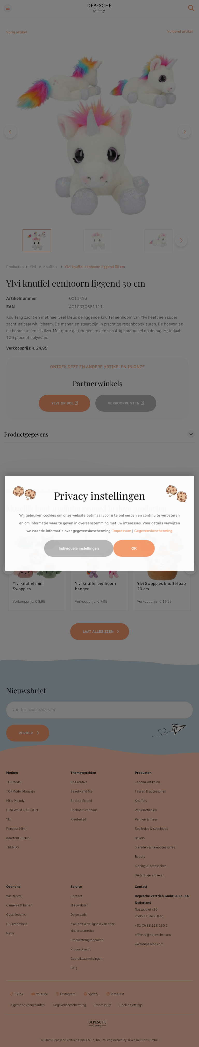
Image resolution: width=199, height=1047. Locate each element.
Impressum (121, 531)
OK (134, 549)
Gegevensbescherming (153, 531)
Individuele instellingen (79, 549)
